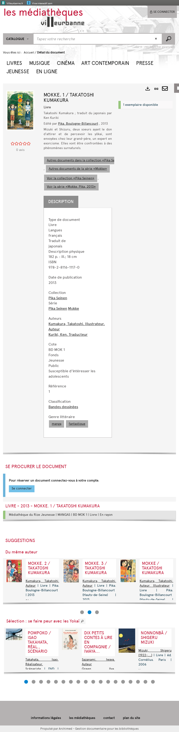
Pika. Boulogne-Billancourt (78, 124)
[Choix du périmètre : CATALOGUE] (18, 39)
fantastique (77, 424)
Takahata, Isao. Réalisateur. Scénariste (42, 664)
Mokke (73, 308)
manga (56, 424)
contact (109, 718)
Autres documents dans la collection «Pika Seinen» (85, 160)
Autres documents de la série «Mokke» (78, 169)
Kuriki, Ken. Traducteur (68, 334)
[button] (14, 62)
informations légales (46, 718)
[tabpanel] (77, 322)
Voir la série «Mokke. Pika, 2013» (71, 187)
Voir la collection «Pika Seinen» (70, 178)
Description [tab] (61, 201)
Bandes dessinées (63, 407)
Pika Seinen (57, 298)
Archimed (65, 728)
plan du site (131, 718)
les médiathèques (82, 718)
